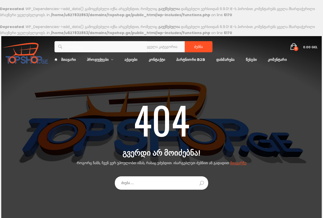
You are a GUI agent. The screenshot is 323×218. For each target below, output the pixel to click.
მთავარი (65, 59)
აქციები (130, 59)
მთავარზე (238, 163)
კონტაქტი (157, 59)
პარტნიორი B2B (190, 59)
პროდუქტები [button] (98, 59)
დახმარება (225, 59)
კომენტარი (277, 59)
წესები (251, 59)
